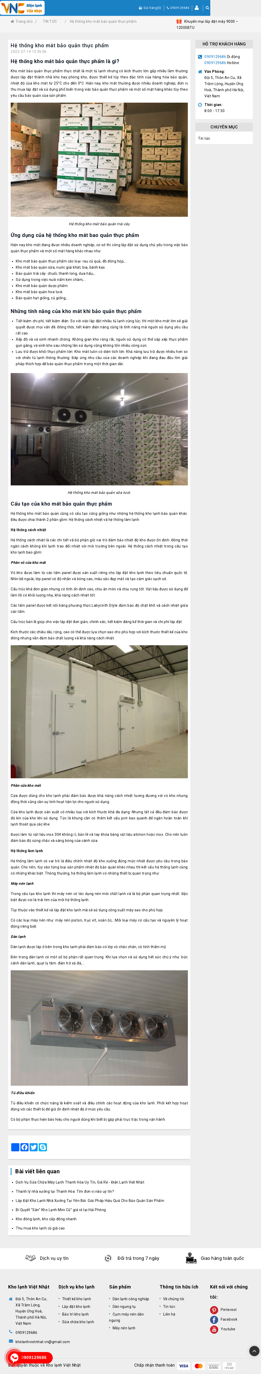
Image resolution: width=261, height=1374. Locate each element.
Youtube (223, 1329)
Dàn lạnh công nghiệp (131, 1299)
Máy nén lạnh (124, 1328)
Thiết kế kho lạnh (76, 1299)
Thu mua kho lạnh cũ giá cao (40, 1228)
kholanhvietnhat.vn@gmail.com (43, 1342)
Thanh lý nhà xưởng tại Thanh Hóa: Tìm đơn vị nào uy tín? (65, 1191)
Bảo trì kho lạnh (75, 1314)
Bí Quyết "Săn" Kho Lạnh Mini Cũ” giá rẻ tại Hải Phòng (61, 1210)
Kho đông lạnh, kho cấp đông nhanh (46, 1219)
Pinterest (223, 1310)
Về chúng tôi (173, 1299)
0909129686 (215, 57)
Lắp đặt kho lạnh (76, 1307)
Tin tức (204, 138)
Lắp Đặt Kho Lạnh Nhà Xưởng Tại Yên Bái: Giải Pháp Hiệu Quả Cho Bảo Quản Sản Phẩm (90, 1201)
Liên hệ (169, 1314)
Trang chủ (22, 21)
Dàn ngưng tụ (124, 1307)
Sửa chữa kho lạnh (78, 1322)
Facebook (223, 1319)
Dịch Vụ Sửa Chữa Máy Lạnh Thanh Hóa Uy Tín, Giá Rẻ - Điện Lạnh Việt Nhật (80, 1182)
